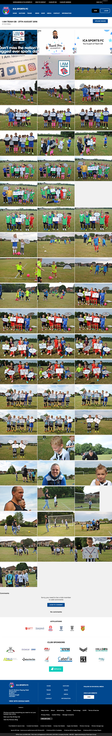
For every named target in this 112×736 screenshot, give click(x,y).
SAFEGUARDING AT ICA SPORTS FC (22, 2)
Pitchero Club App (84, 726)
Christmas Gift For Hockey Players (92, 730)
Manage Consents (68, 715)
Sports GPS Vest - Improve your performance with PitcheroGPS (27, 730)
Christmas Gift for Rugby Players (72, 730)
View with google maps (19, 701)
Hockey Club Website (59, 726)
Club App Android (65, 2)
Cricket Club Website (45, 726)
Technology (76, 710)
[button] (15, 13)
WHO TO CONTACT (40, 2)
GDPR (84, 710)
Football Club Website (32, 726)
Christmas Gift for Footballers (54, 730)
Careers (68, 710)
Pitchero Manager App (97, 726)
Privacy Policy (45, 715)
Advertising (60, 710)
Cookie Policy (56, 715)
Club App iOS (53, 2)
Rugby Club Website (72, 726)
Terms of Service (93, 710)
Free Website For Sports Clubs (16, 726)
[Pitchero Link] (106, 3)
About (53, 710)
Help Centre (45, 710)
